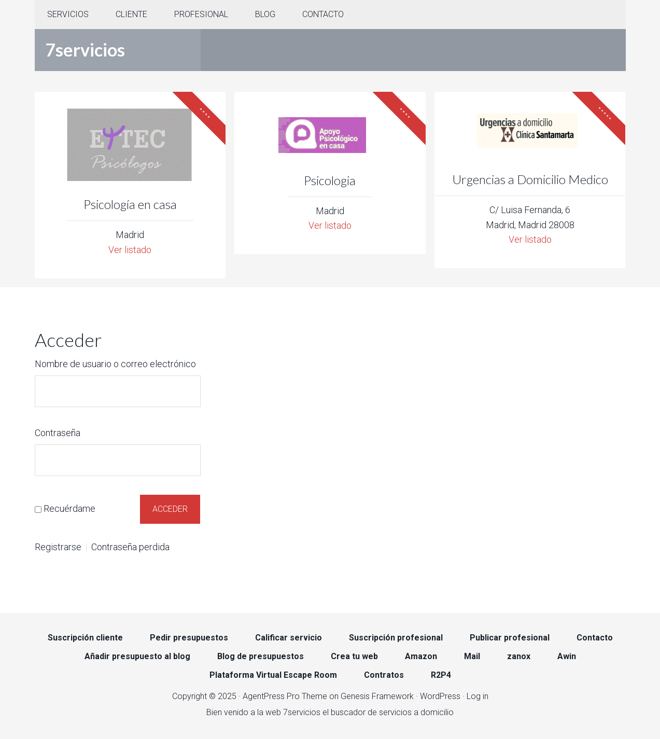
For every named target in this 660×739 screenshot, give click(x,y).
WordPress (440, 695)
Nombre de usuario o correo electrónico (115, 363)
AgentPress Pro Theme (285, 695)
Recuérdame (69, 508)
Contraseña (57, 432)
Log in (477, 695)
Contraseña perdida (130, 546)
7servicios (85, 49)
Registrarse (58, 546)
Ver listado (129, 249)
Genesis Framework (377, 695)
